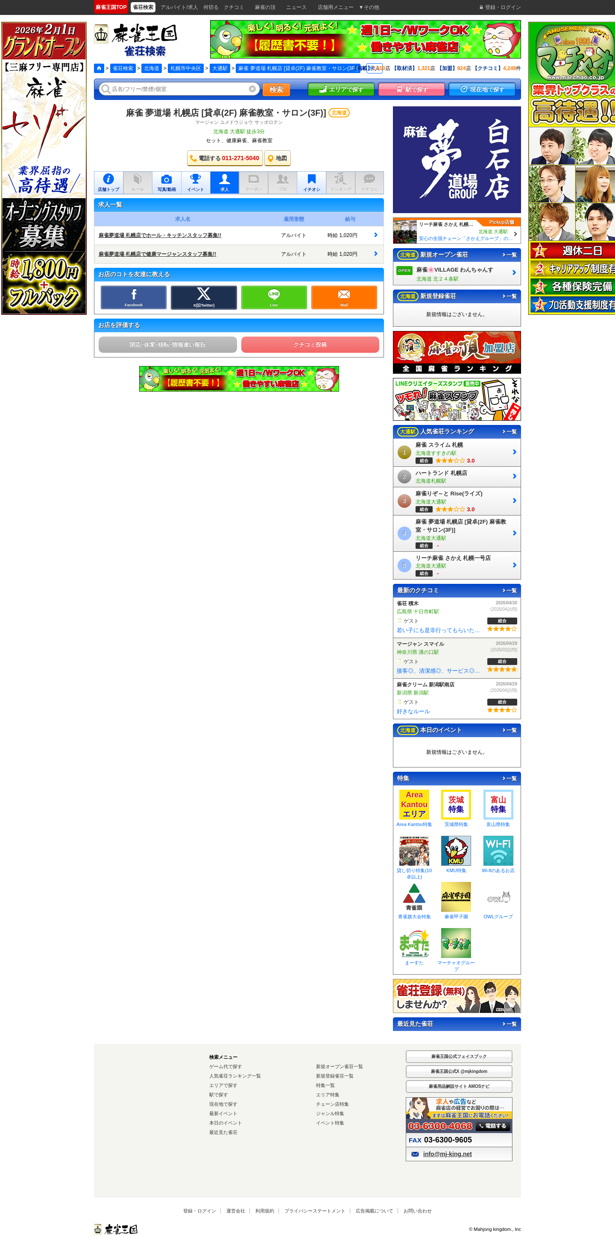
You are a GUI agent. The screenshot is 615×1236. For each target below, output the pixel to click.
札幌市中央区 (185, 68)
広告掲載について (374, 1210)
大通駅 (220, 68)
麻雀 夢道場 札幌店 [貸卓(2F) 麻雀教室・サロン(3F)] (226, 112)
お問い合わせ (418, 1210)
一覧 (509, 255)
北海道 (151, 68)
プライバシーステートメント (315, 1210)
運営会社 (235, 1210)
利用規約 (264, 1210)
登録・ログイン (199, 1210)
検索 (276, 89)
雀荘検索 (123, 68)
